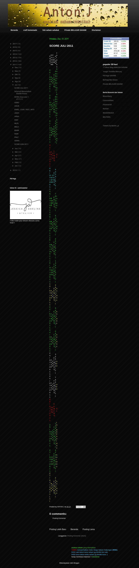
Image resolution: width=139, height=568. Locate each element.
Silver (106, 53)
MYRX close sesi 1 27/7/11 (21, 98)
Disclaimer (96, 30)
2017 (15, 44)
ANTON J (61, 507)
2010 (15, 170)
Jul (16, 85)
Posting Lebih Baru (57, 529)
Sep (16, 78)
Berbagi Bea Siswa (110, 80)
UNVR (16, 106)
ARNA (16, 116)
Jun (16, 148)
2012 (15, 61)
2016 (15, 47)
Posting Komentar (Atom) (76, 536)
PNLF (16, 137)
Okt (16, 74)
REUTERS (106, 117)
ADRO (16, 102)
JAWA (16, 113)
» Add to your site (124, 57)
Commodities (108, 100)
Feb (16, 162)
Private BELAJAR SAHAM (75, 30)
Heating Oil (108, 48)
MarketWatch (108, 113)
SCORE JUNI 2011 (21, 144)
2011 (15, 65)
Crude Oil (107, 41)
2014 (15, 54)
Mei (16, 152)
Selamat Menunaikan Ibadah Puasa (22, 92)
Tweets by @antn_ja (111, 126)
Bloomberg (107, 96)
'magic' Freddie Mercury (112, 71)
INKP (16, 120)
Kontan (106, 109)
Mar (16, 159)
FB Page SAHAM (109, 76)
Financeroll (107, 105)
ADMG (16, 141)
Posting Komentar (59, 518)
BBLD (16, 127)
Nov (16, 71)
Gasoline (107, 46)
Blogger (76, 563)
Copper (106, 56)
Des (16, 67)
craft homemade (30, 30)
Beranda (14, 30)
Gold (105, 51)
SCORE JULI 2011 (21, 88)
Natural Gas (108, 44)
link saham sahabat (51, 30)
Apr (16, 155)
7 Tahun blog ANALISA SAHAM (115, 67)
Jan (16, 166)
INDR (16, 134)
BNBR (16, 130)
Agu (16, 81)
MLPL (16, 123)
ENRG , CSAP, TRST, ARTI (24, 109)
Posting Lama (89, 529)
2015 (15, 51)
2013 (15, 58)
